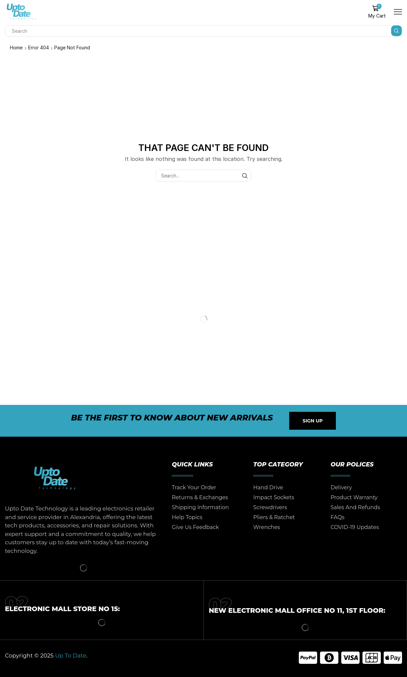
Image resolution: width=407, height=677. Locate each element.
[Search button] (396, 30)
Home (16, 47)
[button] (312, 421)
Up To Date (70, 655)
